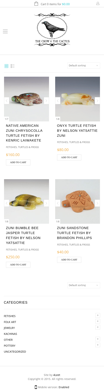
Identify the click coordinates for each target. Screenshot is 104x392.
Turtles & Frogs (28, 147)
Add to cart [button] (18, 162)
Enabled (64, 387)
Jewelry (9, 328)
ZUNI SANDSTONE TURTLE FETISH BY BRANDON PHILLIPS (74, 233)
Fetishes (10, 316)
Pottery (9, 345)
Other (8, 340)
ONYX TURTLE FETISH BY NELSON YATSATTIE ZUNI (77, 130)
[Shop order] (83, 66)
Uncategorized (15, 351)
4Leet (56, 375)
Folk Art (10, 322)
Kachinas (10, 334)
